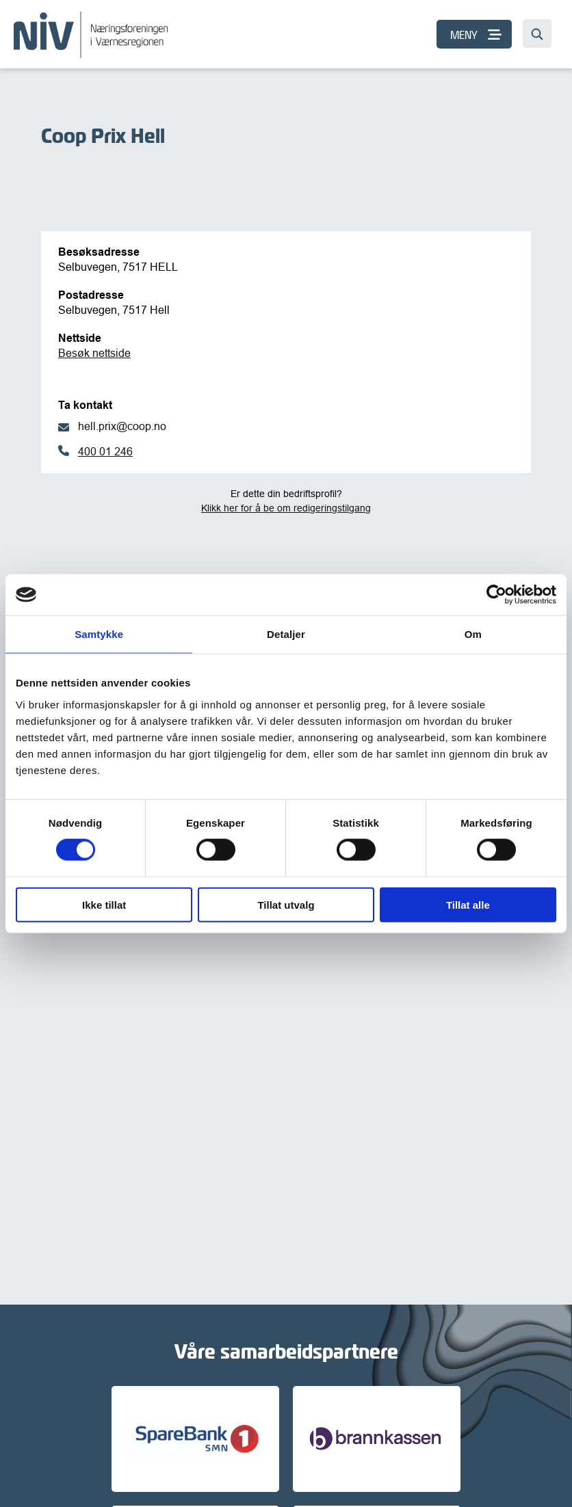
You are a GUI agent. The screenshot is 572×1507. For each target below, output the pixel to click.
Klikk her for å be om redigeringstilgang (286, 508)
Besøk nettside (94, 353)
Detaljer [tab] (286, 634)
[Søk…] (537, 33)
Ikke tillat (104, 904)
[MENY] (474, 34)
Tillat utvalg (285, 904)
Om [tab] (473, 634)
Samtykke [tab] (99, 634)
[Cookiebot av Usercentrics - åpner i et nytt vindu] (496, 595)
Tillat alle (468, 904)
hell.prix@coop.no (122, 426)
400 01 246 (105, 451)
